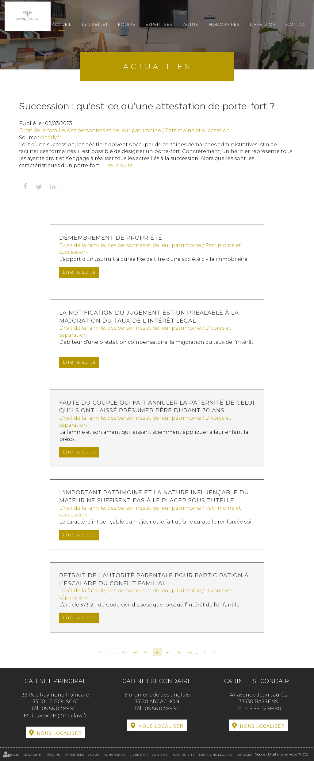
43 (124, 652)
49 (190, 652)
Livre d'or (263, 24)
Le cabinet (95, 24)
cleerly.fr (50, 137)
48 (179, 652)
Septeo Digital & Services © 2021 (282, 754)
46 (157, 652)
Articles (244, 754)
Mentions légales (215, 754)
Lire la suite (118, 165)
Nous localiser (59, 733)
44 (135, 652)
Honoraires (224, 24)
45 (146, 652)
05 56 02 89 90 (60, 709)
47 (168, 652)
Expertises (159, 24)
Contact (297, 24)
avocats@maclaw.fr (62, 716)
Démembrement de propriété (110, 237)
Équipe (126, 24)
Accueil (61, 24)
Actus (190, 24)
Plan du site (183, 754)
